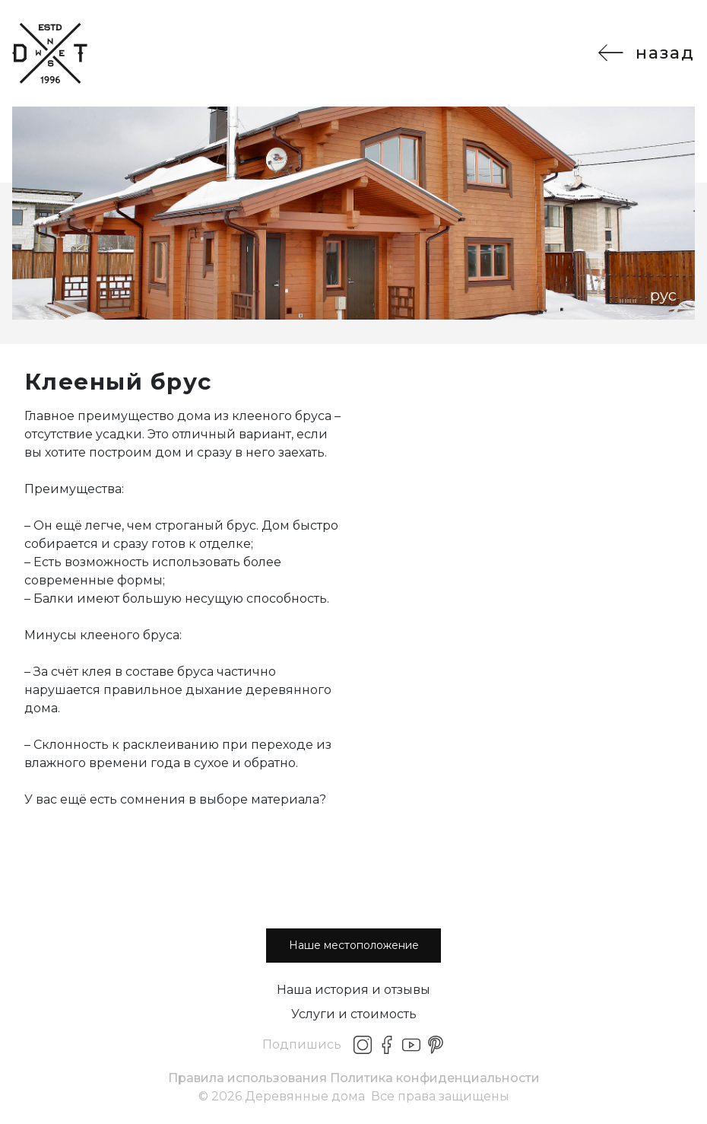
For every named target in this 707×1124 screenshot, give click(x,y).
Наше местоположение (354, 945)
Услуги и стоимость (354, 1014)
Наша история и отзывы (353, 989)
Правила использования (247, 1078)
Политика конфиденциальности (435, 1078)
